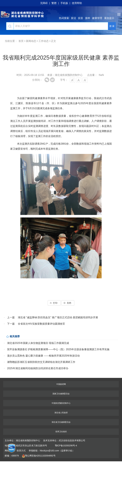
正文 (53, 41)
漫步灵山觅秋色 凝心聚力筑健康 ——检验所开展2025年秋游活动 (43, 355)
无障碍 (44, 3)
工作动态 (44, 41)
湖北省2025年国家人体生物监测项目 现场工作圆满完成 (38, 343)
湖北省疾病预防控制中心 (61, 14)
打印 (54, 303)
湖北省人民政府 (61, 413)
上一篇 (11, 317)
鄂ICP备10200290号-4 (66, 445)
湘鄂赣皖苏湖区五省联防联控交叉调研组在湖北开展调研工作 (41, 362)
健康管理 (97, 18)
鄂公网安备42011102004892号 (39, 455)
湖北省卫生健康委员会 (61, 422)
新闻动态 (31, 41)
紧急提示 (109, 18)
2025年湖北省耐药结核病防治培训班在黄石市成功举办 (37, 368)
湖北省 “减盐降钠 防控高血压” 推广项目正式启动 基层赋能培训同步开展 (58, 317)
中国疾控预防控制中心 (61, 403)
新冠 (73, 18)
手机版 (64, 3)
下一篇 (11, 323)
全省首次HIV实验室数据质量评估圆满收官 (41, 323)
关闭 (67, 303)
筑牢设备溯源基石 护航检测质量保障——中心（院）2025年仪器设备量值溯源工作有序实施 (58, 349)
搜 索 (111, 26)
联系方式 (21, 450)
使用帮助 (77, 3)
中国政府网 (61, 384)
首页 (21, 41)
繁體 (54, 3)
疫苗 (80, 18)
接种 (87, 18)
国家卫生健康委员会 (61, 394)
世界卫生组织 (61, 432)
